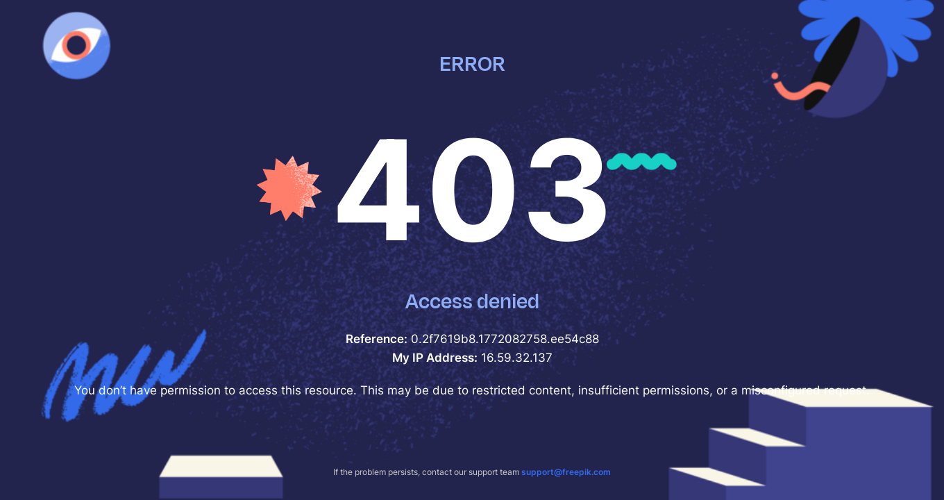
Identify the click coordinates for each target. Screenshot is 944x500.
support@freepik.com (566, 472)
